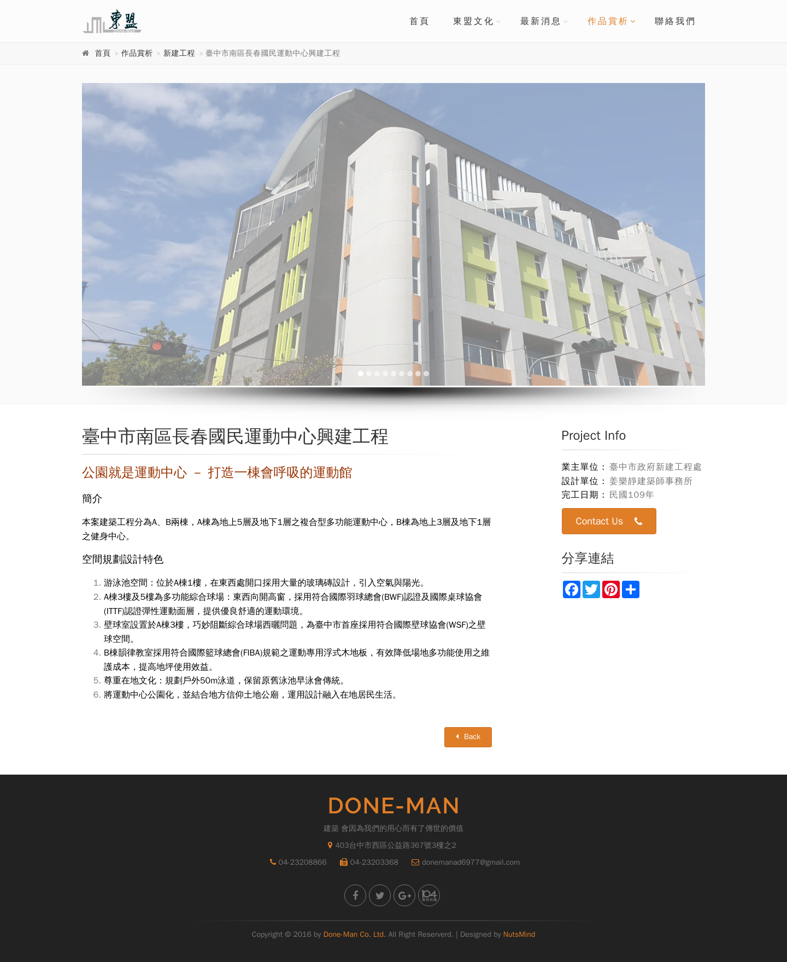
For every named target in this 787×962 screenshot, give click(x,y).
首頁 (419, 21)
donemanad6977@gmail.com (463, 862)
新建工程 (179, 53)
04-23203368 (366, 862)
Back (468, 736)
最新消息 (541, 21)
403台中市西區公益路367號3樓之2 (392, 845)
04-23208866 (296, 862)
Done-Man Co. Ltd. (355, 934)
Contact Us (609, 521)
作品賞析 (608, 21)
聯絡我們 (675, 21)
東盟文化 (474, 21)
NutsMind (519, 934)
